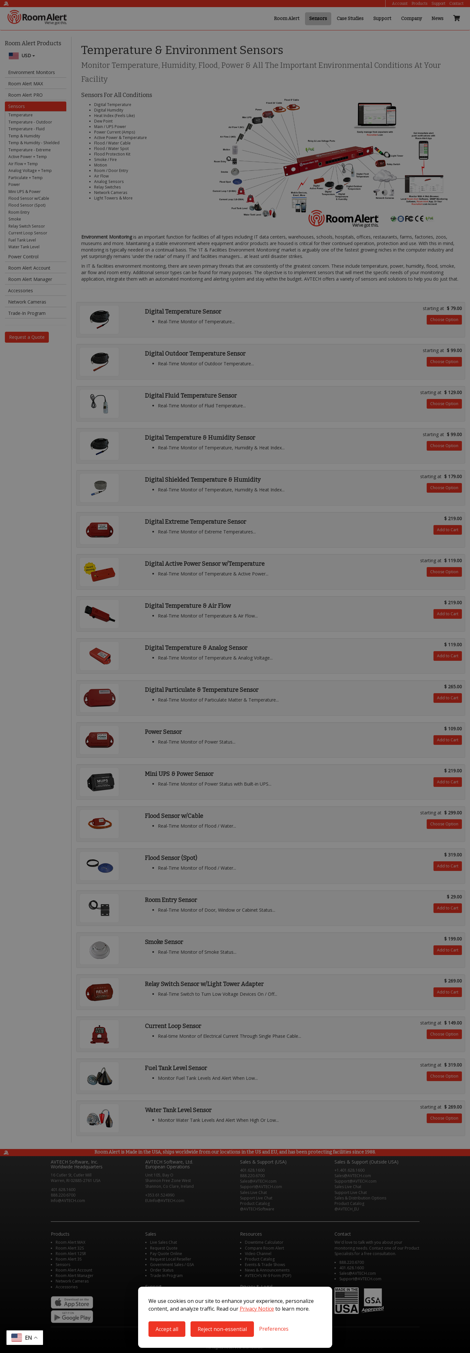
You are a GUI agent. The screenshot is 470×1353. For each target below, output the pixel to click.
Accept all (167, 1329)
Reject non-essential (222, 1329)
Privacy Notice (257, 1308)
